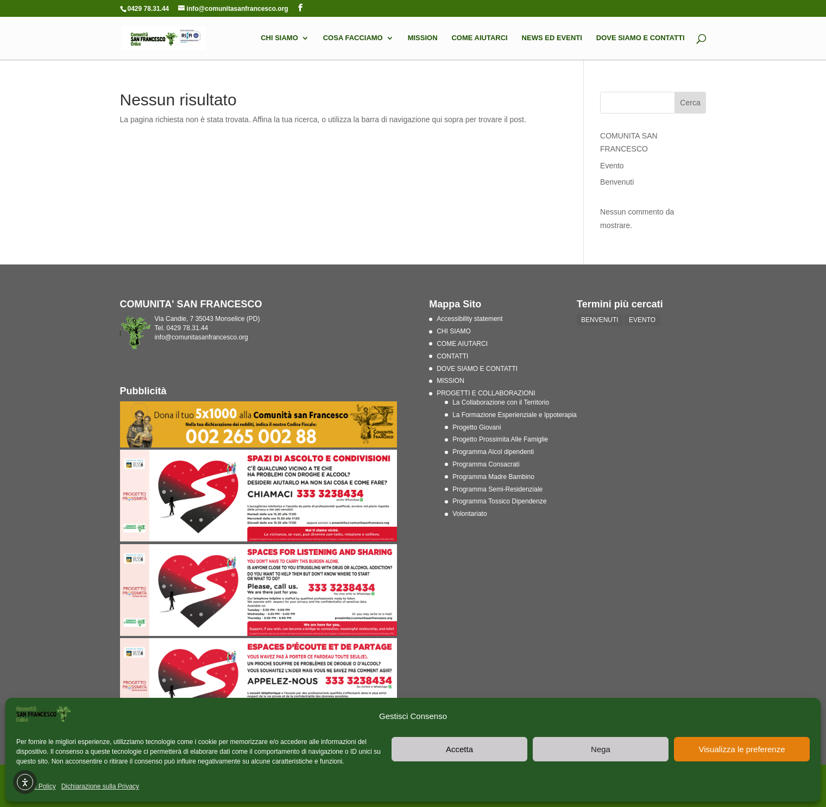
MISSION (423, 38)
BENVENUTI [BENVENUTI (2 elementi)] (600, 320)
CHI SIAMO (279, 38)
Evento (612, 165)
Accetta (459, 749)
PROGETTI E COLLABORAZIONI (486, 393)
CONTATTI (452, 356)
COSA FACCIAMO (353, 38)
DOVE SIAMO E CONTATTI (640, 38)
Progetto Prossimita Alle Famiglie (500, 439)
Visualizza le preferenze (742, 749)
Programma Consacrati (485, 464)
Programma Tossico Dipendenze (499, 501)
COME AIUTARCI (479, 38)
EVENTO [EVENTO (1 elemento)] (642, 320)
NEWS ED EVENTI (552, 38)
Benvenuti (617, 182)
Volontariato (469, 514)
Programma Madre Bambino (493, 477)
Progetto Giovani (476, 427)
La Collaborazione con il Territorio (500, 402)
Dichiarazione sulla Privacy (100, 786)
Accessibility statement (469, 319)
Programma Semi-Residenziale (497, 489)
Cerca (690, 102)
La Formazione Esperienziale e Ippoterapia (514, 415)
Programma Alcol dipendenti (493, 452)
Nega (600, 749)
